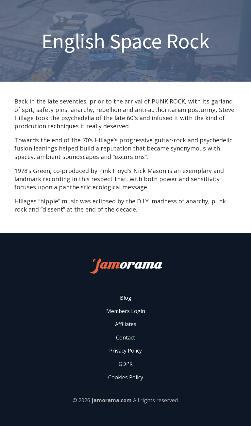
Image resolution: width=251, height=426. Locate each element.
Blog (125, 297)
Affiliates (125, 324)
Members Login (125, 311)
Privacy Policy (125, 350)
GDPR (126, 364)
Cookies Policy (125, 377)
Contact (125, 337)
